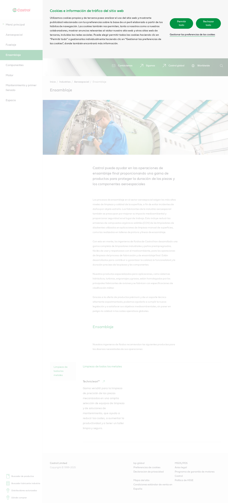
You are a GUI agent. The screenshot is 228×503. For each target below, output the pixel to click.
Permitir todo (181, 23)
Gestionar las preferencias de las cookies (192, 34)
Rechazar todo (208, 23)
